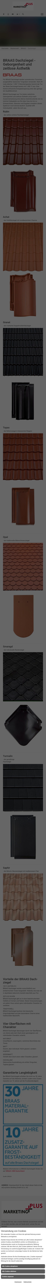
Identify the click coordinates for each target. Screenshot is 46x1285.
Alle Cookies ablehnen (9, 1271)
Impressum (18, 1282)
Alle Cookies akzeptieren (10, 1266)
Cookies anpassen (8, 1276)
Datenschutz (27, 1282)
